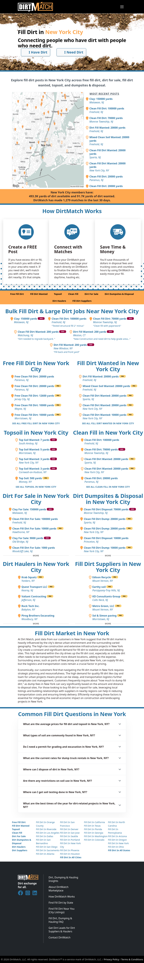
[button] (72, 724)
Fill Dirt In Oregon (117, 839)
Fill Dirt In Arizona (117, 836)
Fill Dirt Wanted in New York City (108, 366)
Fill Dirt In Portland (70, 839)
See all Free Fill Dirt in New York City (36, 423)
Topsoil (58, 293)
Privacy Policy (111, 959)
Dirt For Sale (91, 293)
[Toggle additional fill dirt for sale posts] (36, 555)
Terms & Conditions (132, 959)
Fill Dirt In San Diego (47, 846)
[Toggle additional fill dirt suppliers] (108, 623)
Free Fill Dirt (17, 293)
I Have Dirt (35, 52)
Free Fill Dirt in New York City (36, 366)
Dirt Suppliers (19, 850)
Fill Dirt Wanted (38, 293)
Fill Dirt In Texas (92, 825)
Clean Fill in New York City (108, 432)
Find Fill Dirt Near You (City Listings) (61, 910)
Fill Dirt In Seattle (69, 836)
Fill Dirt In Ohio (116, 846)
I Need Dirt (71, 52)
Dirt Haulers (59, 300)
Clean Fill (73, 293)
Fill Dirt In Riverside (46, 829)
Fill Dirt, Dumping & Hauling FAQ (60, 920)
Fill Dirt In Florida (93, 829)
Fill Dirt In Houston (70, 853)
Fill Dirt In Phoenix (69, 850)
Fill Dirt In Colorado (94, 839)
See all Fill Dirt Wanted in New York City (108, 423)
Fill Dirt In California (94, 822)
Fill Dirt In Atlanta (45, 853)
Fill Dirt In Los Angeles (47, 832)
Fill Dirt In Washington (95, 836)
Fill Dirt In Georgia (93, 832)
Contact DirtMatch (59, 937)
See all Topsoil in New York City (36, 486)
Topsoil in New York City (36, 432)
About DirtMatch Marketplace (58, 888)
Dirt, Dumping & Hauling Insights (63, 879)
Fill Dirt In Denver (69, 829)
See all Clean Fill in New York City (108, 486)
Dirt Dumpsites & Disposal (119, 293)
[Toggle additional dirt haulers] (36, 623)
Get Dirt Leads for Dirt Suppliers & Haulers (62, 929)
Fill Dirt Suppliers (82, 300)
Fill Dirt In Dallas (44, 836)
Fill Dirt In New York (118, 843)
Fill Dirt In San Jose (70, 832)
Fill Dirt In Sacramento (47, 850)
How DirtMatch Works (62, 896)
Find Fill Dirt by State (61, 902)
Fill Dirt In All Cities (70, 857)
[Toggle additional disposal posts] (108, 555)
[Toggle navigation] (122, 7)
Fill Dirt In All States (119, 850)
